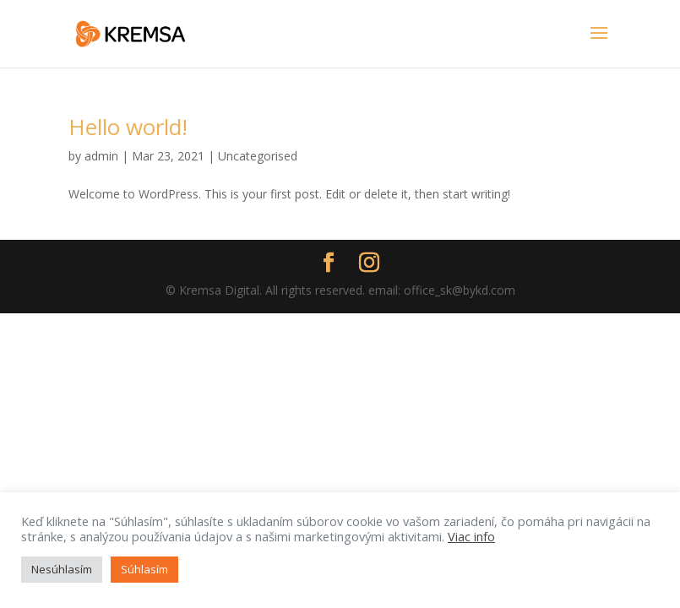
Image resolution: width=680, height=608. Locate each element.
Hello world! (128, 126)
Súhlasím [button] (144, 569)
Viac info (471, 536)
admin (101, 156)
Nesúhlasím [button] (61, 569)
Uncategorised (257, 156)
